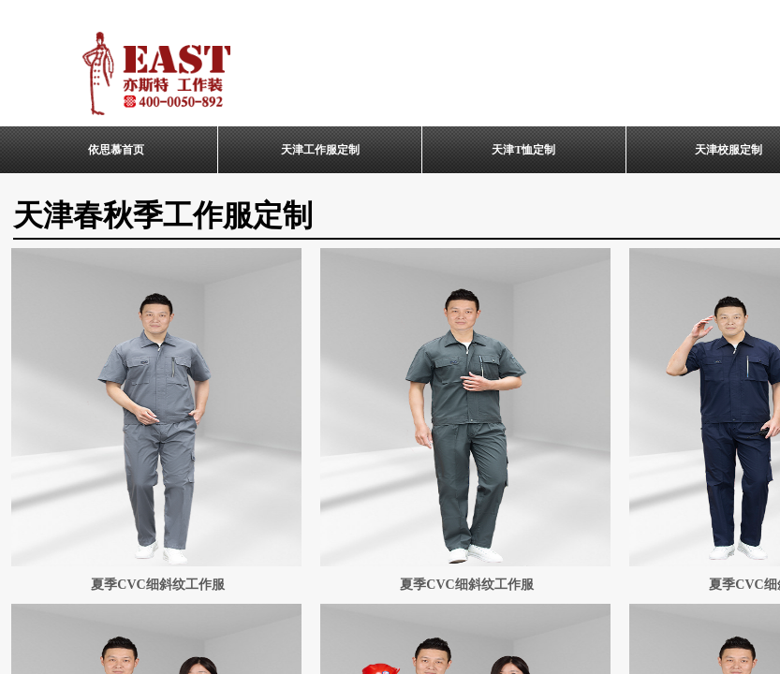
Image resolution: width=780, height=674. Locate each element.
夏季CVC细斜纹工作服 (157, 585)
